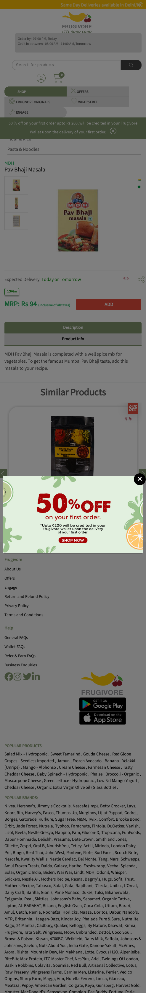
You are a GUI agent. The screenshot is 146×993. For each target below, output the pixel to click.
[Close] (140, 479)
